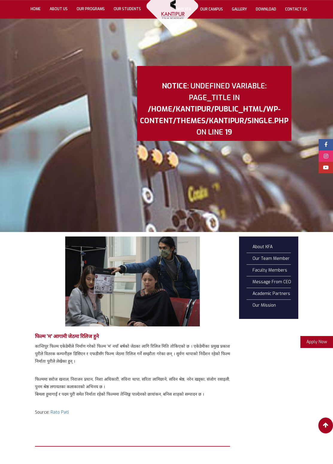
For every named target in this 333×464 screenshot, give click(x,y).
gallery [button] (239, 9)
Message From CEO (272, 282)
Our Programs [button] (91, 9)
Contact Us (296, 9)
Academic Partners (271, 293)
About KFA (263, 247)
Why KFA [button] (183, 9)
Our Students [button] (127, 9)
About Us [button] (59, 9)
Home (38, 8)
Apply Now (316, 342)
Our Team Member (271, 258)
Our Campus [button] (211, 9)
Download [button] (266, 9)
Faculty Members (270, 270)
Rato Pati (60, 412)
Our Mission (264, 305)
